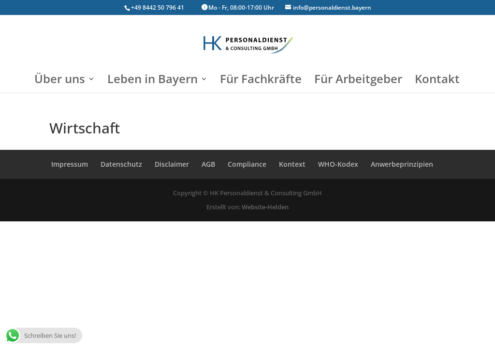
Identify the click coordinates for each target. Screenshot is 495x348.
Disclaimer (172, 164)
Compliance (247, 164)
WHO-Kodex (338, 164)
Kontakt (437, 81)
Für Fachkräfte (261, 81)
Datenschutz (121, 164)
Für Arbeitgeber (358, 81)
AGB (208, 164)
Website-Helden (265, 207)
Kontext (292, 164)
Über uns (59, 81)
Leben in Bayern (152, 81)
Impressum (69, 164)
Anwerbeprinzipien (402, 164)
